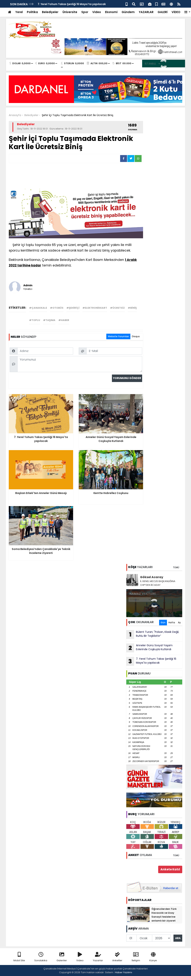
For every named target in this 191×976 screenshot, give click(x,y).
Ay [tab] (179, 622)
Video (96, 12)
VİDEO (176, 12)
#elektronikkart (94, 308)
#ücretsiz (117, 308)
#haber (63, 320)
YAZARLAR (146, 12)
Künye (153, 957)
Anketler (117, 957)
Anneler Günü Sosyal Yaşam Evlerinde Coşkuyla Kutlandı (149, 647)
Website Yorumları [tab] (118, 336)
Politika (32, 12)
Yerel (19, 12)
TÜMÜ (176, 567)
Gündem (128, 12)
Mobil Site (19, 957)
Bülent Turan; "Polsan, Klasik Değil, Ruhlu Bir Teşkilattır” (152, 634)
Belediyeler (50, 12)
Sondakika (40, 957)
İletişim (136, 957)
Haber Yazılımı (123, 972)
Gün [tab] (163, 622)
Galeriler (62, 957)
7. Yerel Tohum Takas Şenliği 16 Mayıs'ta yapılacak (72, 4)
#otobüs (56, 308)
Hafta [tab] (171, 622)
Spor (84, 12)
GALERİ (162, 12)
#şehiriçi (72, 308)
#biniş (132, 308)
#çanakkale (38, 308)
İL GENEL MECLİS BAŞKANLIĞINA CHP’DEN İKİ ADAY (157, 583)
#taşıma (49, 320)
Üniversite (69, 12)
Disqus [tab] (136, 336)
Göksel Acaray (151, 577)
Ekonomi (111, 12)
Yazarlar (98, 957)
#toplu (34, 320)
